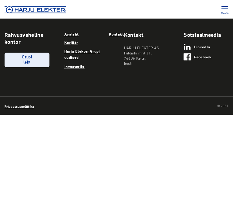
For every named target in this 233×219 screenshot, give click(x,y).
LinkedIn (202, 46)
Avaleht (71, 34)
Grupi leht (27, 60)
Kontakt (116, 34)
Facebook (202, 56)
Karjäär (71, 42)
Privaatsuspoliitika (19, 106)
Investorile (74, 66)
